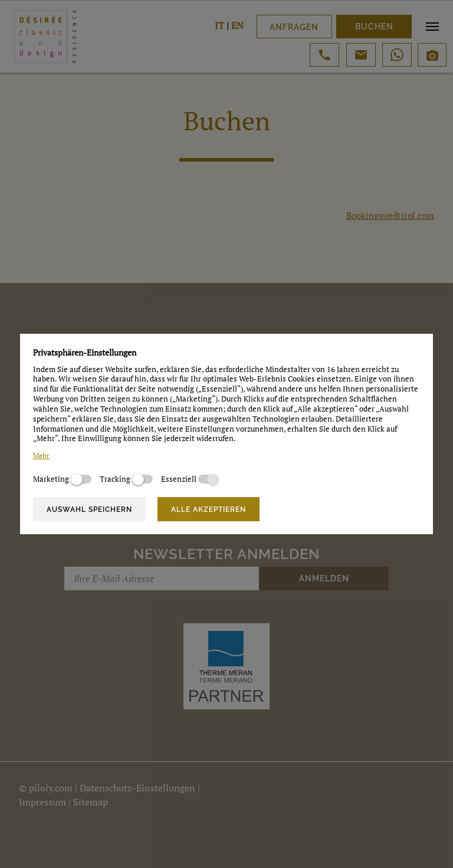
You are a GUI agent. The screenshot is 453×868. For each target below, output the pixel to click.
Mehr (41, 455)
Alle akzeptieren (208, 509)
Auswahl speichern (89, 509)
